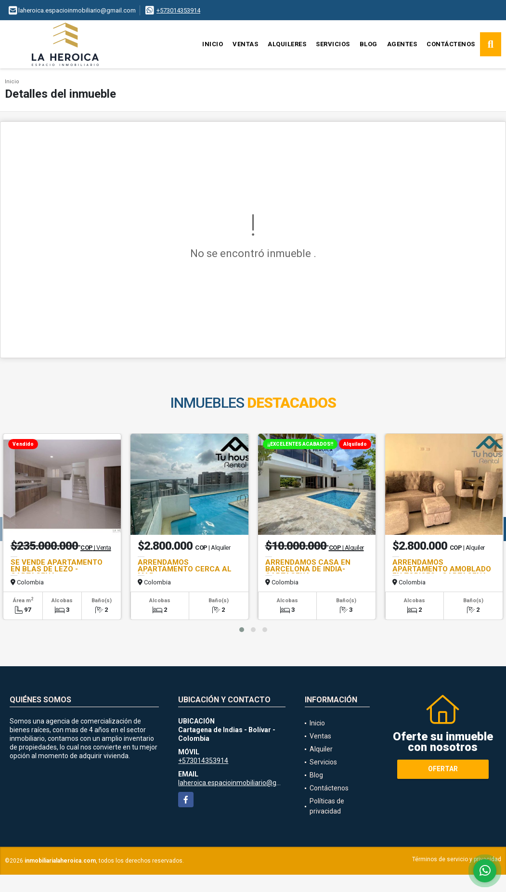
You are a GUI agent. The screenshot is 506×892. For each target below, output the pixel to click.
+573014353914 (178, 10)
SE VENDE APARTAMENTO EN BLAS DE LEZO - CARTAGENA (57, 569)
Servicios (333, 44)
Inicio (212, 44)
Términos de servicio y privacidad (456, 859)
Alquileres (287, 44)
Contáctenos (451, 44)
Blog (368, 44)
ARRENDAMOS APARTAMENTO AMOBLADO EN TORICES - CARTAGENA (441, 569)
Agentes (402, 44)
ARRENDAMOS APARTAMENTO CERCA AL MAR (185, 569)
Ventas (245, 44)
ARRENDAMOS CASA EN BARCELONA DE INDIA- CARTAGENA (307, 569)
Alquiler (321, 749)
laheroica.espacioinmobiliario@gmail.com (241, 783)
